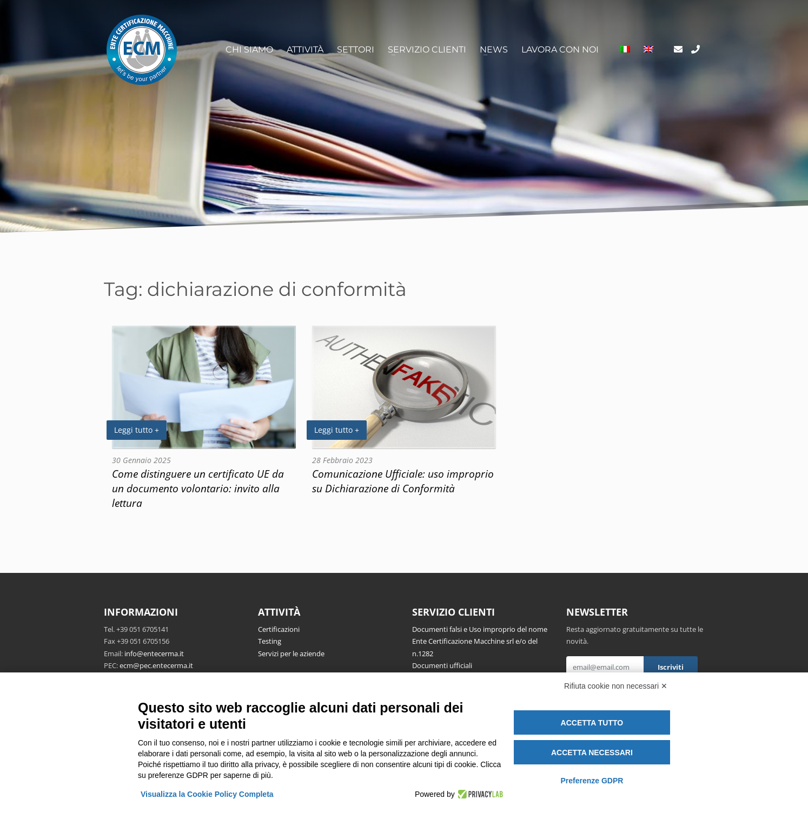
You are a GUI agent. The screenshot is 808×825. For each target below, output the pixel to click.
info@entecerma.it (154, 653)
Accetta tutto (592, 722)
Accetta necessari (592, 752)
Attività (305, 49)
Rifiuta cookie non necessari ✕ (615, 686)
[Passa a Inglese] (648, 50)
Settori (355, 49)
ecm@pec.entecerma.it (156, 665)
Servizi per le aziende (291, 653)
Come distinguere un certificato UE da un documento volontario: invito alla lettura (198, 488)
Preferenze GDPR (591, 780)
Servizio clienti (427, 49)
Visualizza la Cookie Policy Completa (207, 794)
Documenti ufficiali (442, 665)
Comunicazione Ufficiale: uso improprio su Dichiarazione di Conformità (403, 481)
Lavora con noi (560, 49)
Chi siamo (249, 49)
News (494, 49)
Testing (269, 641)
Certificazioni (279, 629)
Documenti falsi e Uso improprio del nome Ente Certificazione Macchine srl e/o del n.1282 (479, 641)
